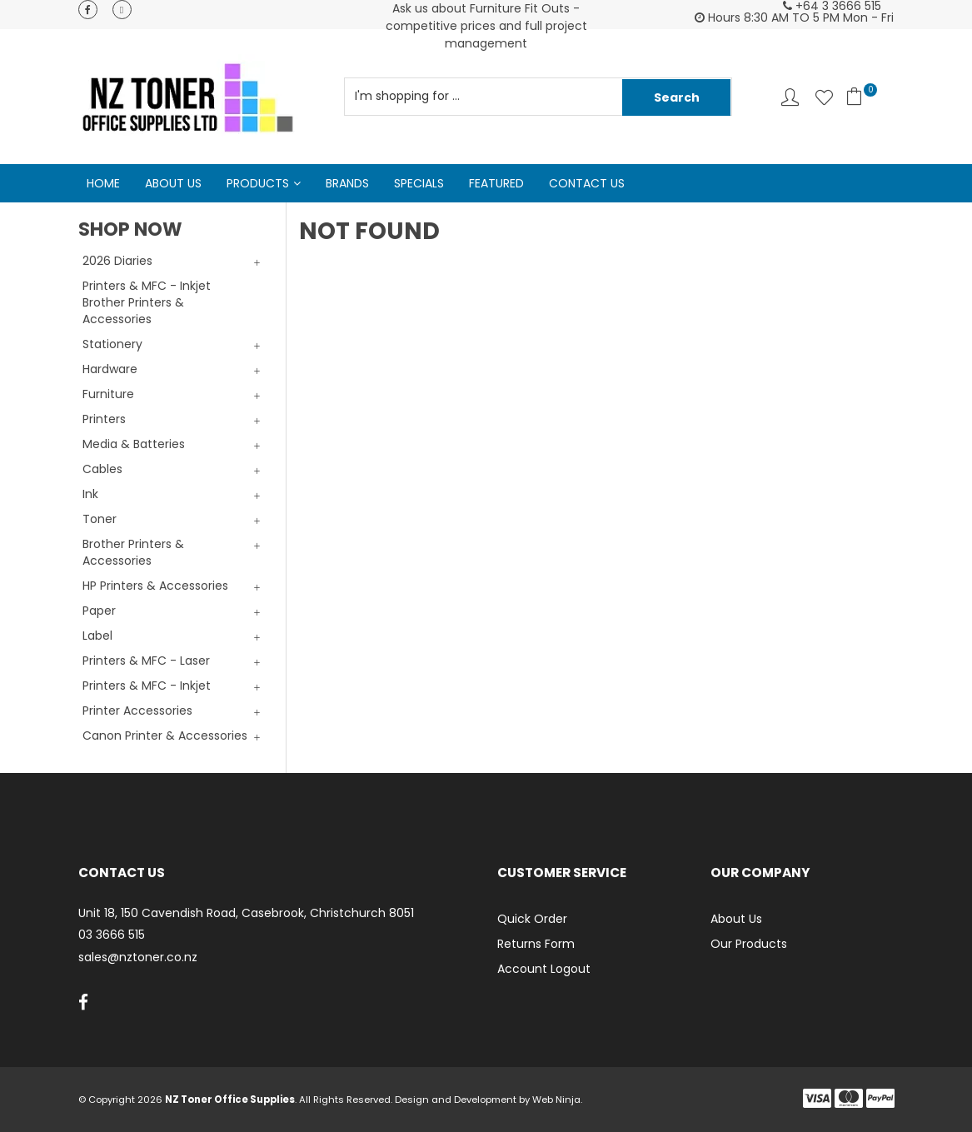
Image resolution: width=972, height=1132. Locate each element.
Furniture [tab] (108, 394)
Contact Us (587, 183)
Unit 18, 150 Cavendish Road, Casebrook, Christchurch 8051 (246, 913)
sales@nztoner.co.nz (137, 957)
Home (103, 183)
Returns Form (536, 943)
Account (790, 97)
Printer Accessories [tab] (137, 710)
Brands (347, 183)
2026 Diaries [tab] (117, 260)
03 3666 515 (111, 935)
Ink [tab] (90, 494)
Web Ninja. (557, 1099)
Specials (419, 183)
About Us (173, 183)
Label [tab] (97, 635)
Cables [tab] (102, 469)
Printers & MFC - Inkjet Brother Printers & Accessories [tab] (146, 302)
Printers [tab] (104, 419)
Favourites (824, 97)
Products (258, 183)
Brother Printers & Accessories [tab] (133, 552)
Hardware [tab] (109, 369)
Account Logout (544, 968)
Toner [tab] (99, 519)
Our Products (748, 943)
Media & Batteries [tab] (133, 444)
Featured (496, 183)
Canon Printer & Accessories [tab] (164, 735)
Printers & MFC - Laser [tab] (146, 660)
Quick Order (532, 918)
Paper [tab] (99, 610)
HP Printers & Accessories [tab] (155, 585)
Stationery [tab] (112, 344)
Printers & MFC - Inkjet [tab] (146, 685)
